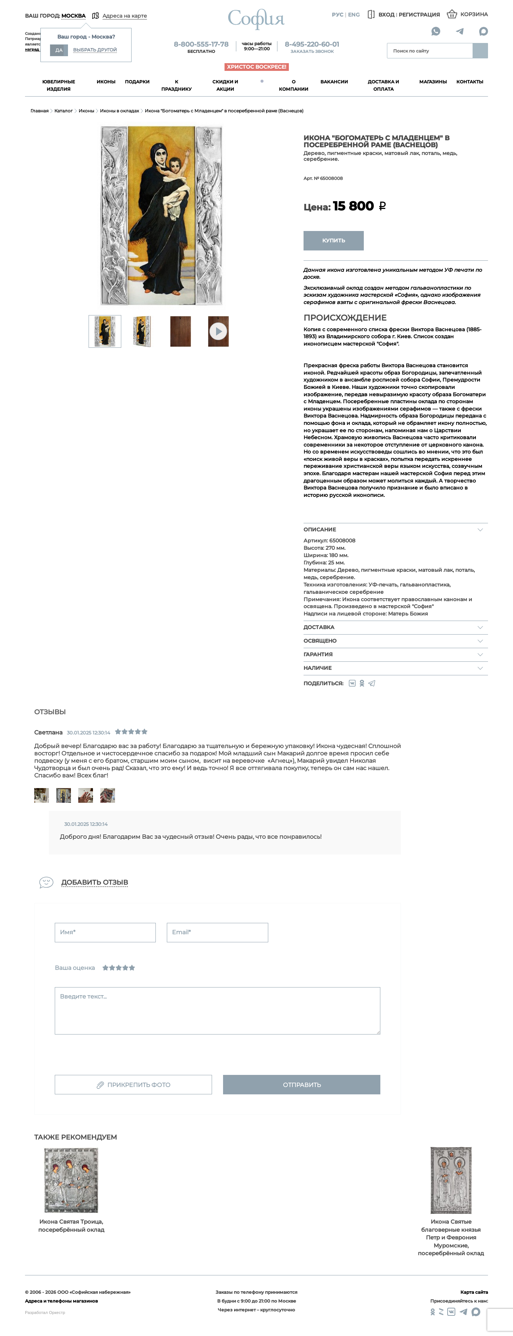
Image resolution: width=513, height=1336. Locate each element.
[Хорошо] (125, 968)
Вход (379, 14)
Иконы (86, 110)
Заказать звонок (312, 51)
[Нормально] (119, 968)
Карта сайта (474, 1292)
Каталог (63, 110)
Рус (337, 14)
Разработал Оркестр (45, 1312)
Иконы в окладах (119, 110)
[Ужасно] (105, 968)
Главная (40, 110)
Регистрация (419, 14)
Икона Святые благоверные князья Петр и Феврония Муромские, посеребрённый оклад (451, 1237)
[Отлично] (132, 968)
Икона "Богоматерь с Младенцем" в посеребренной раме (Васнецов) (224, 110)
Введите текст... (83, 996)
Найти (480, 50)
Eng (354, 14)
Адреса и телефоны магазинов (61, 1301)
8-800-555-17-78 (201, 44)
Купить (333, 240)
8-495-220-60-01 (312, 44)
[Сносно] (112, 968)
